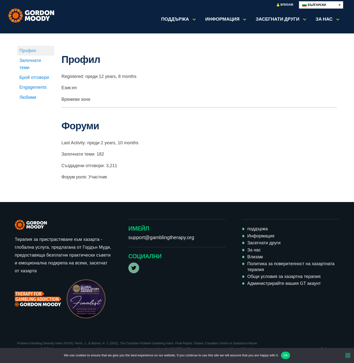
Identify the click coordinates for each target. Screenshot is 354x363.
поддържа (175, 19)
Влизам (285, 5)
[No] (347, 355)
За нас (324, 19)
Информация (222, 19)
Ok (285, 355)
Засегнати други (277, 19)
